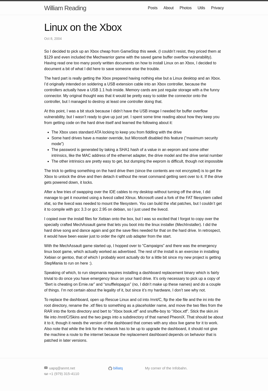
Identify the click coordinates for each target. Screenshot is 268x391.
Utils (201, 8)
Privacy (217, 8)
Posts (153, 8)
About (168, 8)
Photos (186, 8)
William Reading (65, 8)
